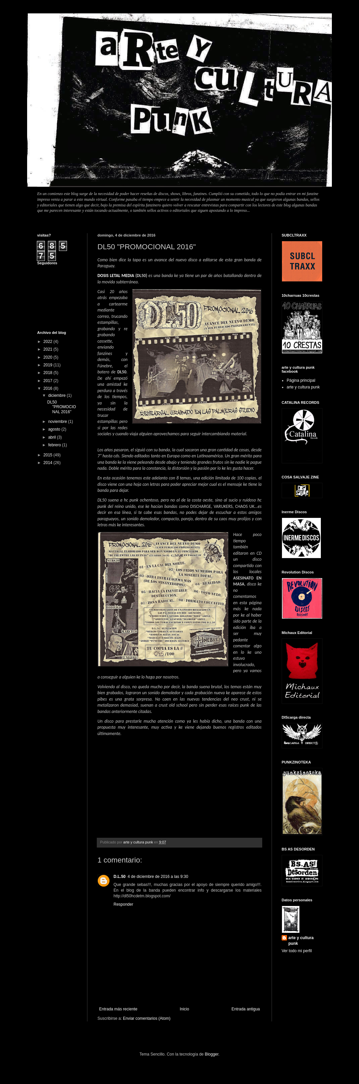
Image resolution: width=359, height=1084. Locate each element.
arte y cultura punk (303, 387)
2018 (49, 372)
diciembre (57, 395)
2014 (49, 462)
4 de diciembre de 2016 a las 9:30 (158, 876)
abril (52, 437)
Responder (123, 904)
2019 (49, 365)
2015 (49, 455)
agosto (54, 429)
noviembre (58, 421)
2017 (49, 380)
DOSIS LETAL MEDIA (115, 275)
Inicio (184, 1009)
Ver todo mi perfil (297, 951)
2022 (49, 341)
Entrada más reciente (118, 1009)
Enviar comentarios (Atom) (146, 1018)
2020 (49, 357)
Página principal (301, 380)
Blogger (211, 1054)
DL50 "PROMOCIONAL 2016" (61, 407)
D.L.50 (120, 876)
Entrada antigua (245, 1009)
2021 (49, 349)
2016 (49, 388)
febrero (55, 445)
